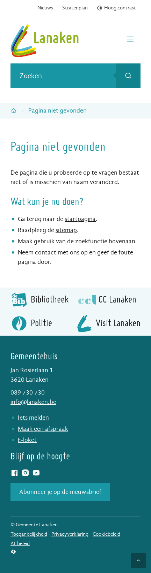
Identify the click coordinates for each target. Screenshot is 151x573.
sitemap (66, 230)
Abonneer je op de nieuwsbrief (60, 492)
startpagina (80, 219)
